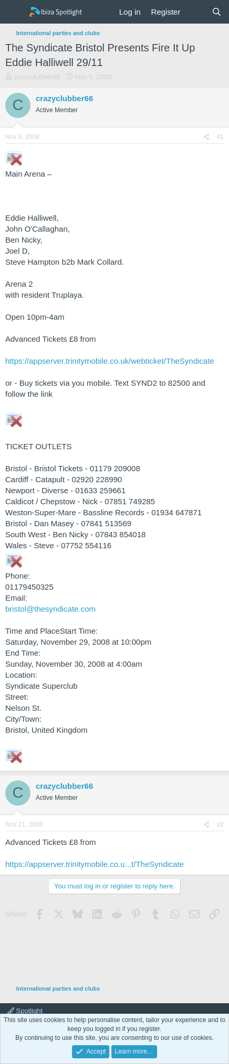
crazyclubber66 (37, 77)
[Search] (216, 11)
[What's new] (195, 11)
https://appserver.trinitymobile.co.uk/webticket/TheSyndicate (109, 360)
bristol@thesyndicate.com (50, 608)
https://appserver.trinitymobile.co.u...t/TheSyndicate (94, 864)
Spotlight (25, 1011)
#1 (220, 136)
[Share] (206, 137)
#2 (220, 824)
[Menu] (14, 12)
